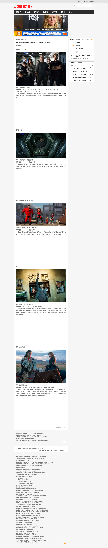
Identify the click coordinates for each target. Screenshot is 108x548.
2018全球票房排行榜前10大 (22, 478)
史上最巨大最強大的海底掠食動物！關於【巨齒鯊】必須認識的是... (31, 496)
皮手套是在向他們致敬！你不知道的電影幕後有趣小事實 (29, 465)
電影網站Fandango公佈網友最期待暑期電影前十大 (28, 515)
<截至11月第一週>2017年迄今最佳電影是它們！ (27, 531)
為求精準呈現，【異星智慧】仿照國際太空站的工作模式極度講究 (31, 540)
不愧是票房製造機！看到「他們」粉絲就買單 (26, 474)
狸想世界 (78, 42)
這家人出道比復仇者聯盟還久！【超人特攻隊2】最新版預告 (30, 517)
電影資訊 (18, 12)
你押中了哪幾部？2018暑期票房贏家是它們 (26, 488)
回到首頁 (80, 1)
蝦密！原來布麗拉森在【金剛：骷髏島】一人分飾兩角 (51, 450)
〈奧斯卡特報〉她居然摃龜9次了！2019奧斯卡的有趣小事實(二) (31, 473)
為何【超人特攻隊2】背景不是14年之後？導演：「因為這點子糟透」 (32, 510)
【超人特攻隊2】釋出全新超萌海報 (24, 524)
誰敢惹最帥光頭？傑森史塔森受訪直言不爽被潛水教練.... (29, 501)
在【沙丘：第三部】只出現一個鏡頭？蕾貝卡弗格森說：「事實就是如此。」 (34, 437)
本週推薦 (80, 63)
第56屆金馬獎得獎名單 (21, 467)
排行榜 (63, 12)
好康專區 (54, 12)
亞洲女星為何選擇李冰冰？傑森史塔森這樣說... (27, 499)
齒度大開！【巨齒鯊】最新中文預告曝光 (25, 506)
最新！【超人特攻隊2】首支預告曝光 (24, 529)
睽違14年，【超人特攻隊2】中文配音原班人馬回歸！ (28, 513)
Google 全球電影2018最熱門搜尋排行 (25, 483)
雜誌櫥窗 (45, 12)
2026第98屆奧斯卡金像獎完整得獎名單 (25, 438)
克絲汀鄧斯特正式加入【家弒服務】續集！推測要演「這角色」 (53, 29)
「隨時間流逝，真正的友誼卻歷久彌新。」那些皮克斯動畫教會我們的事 (32, 464)
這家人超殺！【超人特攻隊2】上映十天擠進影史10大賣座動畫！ (31, 508)
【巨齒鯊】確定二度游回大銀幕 (23, 487)
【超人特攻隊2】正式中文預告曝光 (24, 522)
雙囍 (77, 52)
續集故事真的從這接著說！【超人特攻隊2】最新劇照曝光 (29, 527)
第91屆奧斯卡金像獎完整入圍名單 (24, 476)
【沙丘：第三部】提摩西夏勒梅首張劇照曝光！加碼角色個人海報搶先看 (32, 440)
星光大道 (27, 12)
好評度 (87, 39)
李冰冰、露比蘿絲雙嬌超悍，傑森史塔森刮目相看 (27, 497)
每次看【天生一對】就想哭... (80, 68)
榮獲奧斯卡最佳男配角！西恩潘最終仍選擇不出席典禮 (28, 435)
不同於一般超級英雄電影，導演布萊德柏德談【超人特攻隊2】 (30, 503)
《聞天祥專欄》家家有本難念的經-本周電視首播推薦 (28, 469)
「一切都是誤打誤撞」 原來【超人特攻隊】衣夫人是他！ (29, 504)
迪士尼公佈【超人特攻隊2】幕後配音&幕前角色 (27, 526)
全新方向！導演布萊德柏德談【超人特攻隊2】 (26, 542)
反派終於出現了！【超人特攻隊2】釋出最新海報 (27, 519)
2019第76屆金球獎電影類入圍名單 (24, 485)
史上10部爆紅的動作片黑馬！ (23, 460)
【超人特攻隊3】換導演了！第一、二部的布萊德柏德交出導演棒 (31, 457)
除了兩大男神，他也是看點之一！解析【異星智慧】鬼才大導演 (30, 536)
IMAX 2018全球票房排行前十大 (23, 481)
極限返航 (78, 45)
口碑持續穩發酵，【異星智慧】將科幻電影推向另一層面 (29, 538)
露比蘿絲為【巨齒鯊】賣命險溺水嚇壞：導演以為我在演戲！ (30, 490)
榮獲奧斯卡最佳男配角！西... (80, 71)
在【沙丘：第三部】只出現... (80, 74)
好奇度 (83, 39)
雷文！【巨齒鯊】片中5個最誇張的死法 (25, 494)
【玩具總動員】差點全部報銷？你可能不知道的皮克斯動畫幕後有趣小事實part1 (34, 462)
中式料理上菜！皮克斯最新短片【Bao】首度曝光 (27, 520)
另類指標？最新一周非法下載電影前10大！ (26, 535)
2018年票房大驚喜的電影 (22, 480)
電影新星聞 (24, 39)
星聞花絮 (36, 12)
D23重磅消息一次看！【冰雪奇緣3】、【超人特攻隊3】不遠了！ (31, 458)
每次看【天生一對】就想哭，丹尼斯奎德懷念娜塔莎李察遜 (29, 433)
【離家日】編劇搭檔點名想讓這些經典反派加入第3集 (30, 448)
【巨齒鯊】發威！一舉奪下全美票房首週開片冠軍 (27, 492)
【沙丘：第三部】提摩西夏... (80, 80)
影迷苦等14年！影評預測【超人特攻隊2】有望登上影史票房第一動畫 (32, 512)
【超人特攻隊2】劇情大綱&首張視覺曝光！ (26, 533)
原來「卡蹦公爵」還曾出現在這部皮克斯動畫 (26, 471)
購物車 (71, 12)
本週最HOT (73, 63)
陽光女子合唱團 (79, 49)
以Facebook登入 (89, 1)
